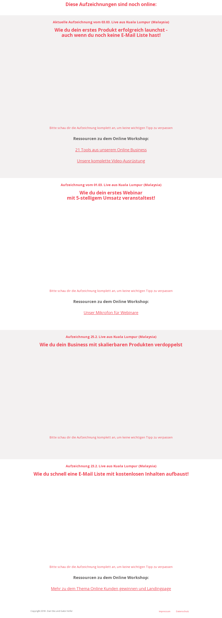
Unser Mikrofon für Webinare (111, 312)
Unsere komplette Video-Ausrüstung (111, 160)
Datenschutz (182, 611)
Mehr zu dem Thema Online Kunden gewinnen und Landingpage (111, 588)
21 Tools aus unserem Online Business (111, 149)
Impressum (164, 611)
